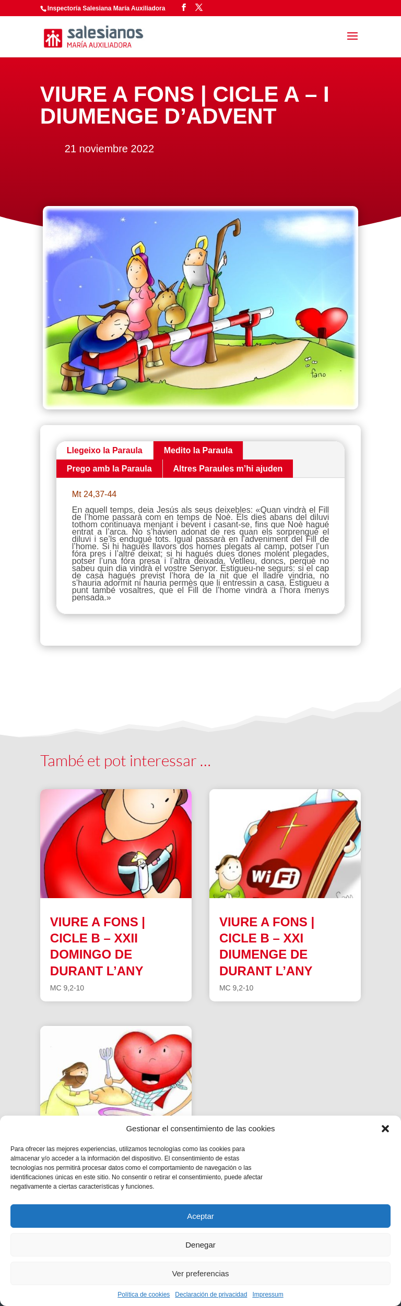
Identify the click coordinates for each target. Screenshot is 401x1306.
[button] (385, 1128)
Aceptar (200, 1216)
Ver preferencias (200, 1273)
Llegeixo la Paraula (105, 450)
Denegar (200, 1244)
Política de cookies (143, 1294)
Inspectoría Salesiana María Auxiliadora (107, 8)
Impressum (267, 1294)
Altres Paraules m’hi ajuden (228, 468)
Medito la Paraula (198, 450)
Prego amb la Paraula (109, 468)
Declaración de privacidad (211, 1294)
